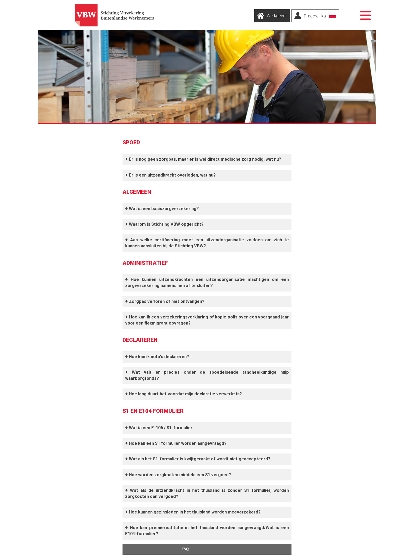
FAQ (185, 549)
